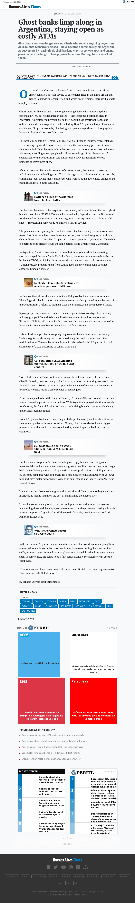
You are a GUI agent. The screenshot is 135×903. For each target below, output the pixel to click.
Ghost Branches (96, 606)
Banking (62, 601)
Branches (51, 601)
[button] (115, 78)
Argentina (38, 601)
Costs (97, 601)
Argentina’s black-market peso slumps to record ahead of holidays (54, 740)
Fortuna (66, 876)
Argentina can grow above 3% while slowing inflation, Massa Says (54, 734)
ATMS (109, 606)
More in (33, 627)
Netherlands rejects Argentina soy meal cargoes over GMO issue (56, 284)
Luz (68, 882)
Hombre (78, 876)
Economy (26, 601)
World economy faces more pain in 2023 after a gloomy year (51, 758)
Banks (72, 601)
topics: (24, 597)
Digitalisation (85, 601)
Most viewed (28, 771)
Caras (25, 876)
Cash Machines (28, 611)
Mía (76, 882)
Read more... (43, 192)
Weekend (124, 876)
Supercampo (108, 876)
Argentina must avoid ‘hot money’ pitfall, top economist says (52, 746)
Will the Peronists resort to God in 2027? (50, 532)
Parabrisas (92, 876)
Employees (26, 606)
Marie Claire (38, 876)
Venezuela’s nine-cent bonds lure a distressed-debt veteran (51, 752)
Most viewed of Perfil (93, 773)
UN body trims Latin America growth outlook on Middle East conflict (54, 364)
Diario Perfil (12, 876)
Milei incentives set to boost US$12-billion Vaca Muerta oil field (53, 449)
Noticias (53, 876)
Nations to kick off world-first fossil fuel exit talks (53, 198)
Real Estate (66, 606)
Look (59, 882)
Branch (38, 606)
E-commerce (51, 606)
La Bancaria (80, 606)
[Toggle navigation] (4, 6)
